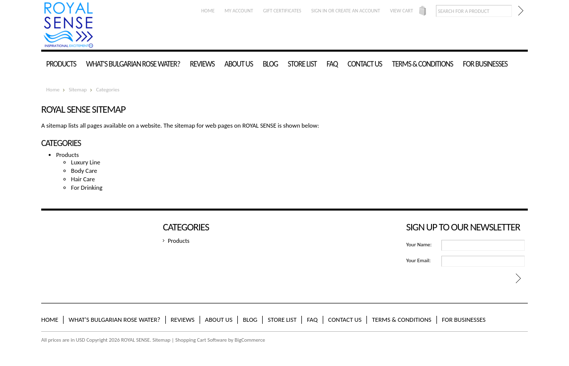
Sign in (319, 10)
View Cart (401, 10)
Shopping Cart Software (201, 340)
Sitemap (77, 89)
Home (207, 10)
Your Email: (418, 260)
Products (61, 64)
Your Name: (418, 244)
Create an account (358, 10)
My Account (238, 10)
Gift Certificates (282, 10)
